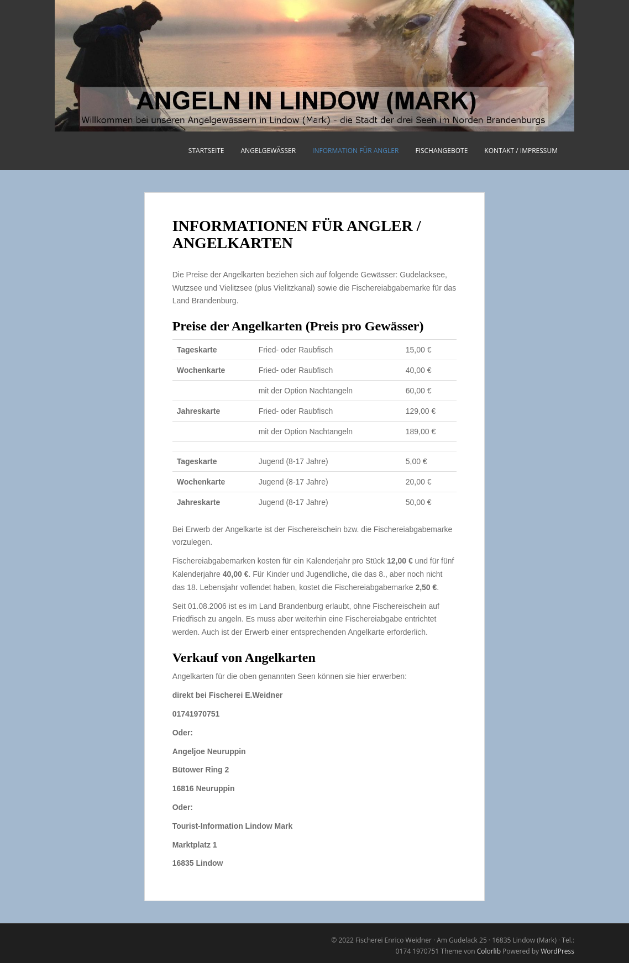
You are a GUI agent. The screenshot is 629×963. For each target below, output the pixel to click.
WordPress (557, 951)
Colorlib (489, 951)
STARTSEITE (206, 150)
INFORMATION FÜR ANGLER (355, 150)
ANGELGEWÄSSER (268, 150)
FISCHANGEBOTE (441, 150)
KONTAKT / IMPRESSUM (521, 150)
